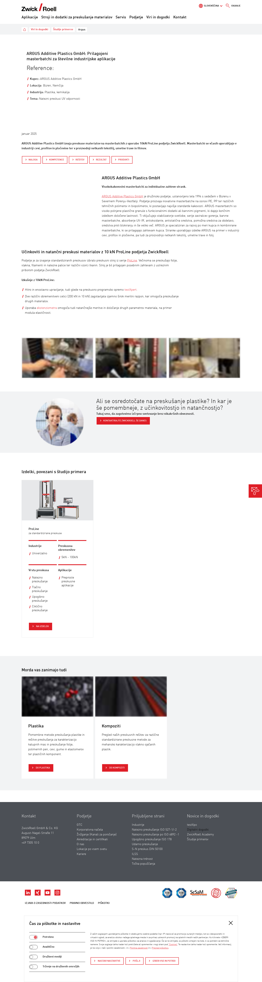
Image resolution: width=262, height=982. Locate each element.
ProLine (132, 260)
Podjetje (136, 17)
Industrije (138, 824)
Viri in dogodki (158, 17)
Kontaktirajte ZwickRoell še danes (125, 421)
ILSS (135, 854)
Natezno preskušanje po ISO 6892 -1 (155, 834)
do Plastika (42, 768)
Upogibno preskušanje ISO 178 (152, 839)
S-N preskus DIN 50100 (147, 849)
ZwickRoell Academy (200, 834)
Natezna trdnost (142, 858)
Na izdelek (42, 626)
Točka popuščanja (143, 863)
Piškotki (104, 903)
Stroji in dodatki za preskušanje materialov (76, 17)
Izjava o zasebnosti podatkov (45, 903)
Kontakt (179, 17)
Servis (121, 17)
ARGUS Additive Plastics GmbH (122, 196)
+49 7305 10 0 (30, 842)
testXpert (130, 289)
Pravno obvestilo (82, 903)
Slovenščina (211, 6)
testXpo (192, 824)
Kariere (81, 854)
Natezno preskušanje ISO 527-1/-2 (154, 829)
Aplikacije (30, 17)
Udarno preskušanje (145, 844)
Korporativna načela (90, 829)
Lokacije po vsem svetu (92, 849)
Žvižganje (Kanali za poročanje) (96, 834)
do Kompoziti (117, 768)
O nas (80, 844)
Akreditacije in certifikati (92, 839)
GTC (79, 824)
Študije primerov (197, 839)
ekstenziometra (47, 308)
